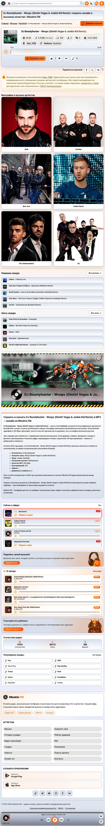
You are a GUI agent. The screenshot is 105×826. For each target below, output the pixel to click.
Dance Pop (10, 666)
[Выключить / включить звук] (101, 816)
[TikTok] (35, 793)
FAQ (56, 741)
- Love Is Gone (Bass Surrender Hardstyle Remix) (33, 292)
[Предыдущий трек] (48, 820)
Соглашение (70, 808)
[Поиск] (48, 3)
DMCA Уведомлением (50, 86)
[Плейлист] (101, 822)
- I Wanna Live (17, 279)
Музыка (13, 23)
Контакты (58, 759)
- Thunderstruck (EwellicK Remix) (25, 305)
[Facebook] (63, 793)
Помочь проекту (61, 753)
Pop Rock (10, 683)
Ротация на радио (12, 735)
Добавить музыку (92, 23)
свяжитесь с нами (89, 83)
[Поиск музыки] (81, 3)
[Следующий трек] (61, 820)
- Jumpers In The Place (28, 345)
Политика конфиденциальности (43, 808)
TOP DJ (39, 713)
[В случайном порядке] (67, 820)
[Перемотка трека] (59, 581)
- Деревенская (19, 338)
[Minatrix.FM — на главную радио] (13, 697)
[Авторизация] (102, 3)
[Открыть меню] (9, 3)
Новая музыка (25, 713)
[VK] (69, 793)
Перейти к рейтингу (13, 629)
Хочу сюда (97, 571)
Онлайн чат (9, 759)
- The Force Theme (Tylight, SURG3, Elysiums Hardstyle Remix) (37, 298)
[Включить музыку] (55, 820)
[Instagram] (56, 793)
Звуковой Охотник (21, 542)
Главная (5, 23)
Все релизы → (95, 273)
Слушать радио (26, 515)
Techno (58, 683)
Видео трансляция (12, 741)
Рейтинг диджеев (62, 735)
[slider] (55, 52)
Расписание (59, 747)
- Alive (14, 332)
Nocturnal (22, 512)
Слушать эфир (25, 545)
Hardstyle (23, 23)
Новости (8, 753)
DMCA (60, 808)
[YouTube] (49, 793)
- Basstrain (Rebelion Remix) (31, 286)
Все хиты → (96, 313)
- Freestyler (23, 319)
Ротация (49, 713)
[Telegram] (42, 793)
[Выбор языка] (96, 3)
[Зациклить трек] (42, 820)
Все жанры (97, 655)
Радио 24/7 (9, 713)
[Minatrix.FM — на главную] (3, 3)
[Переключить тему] (89, 3)
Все (99, 505)
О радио (8, 747)
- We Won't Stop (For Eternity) (23, 326)
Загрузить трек (12, 563)
